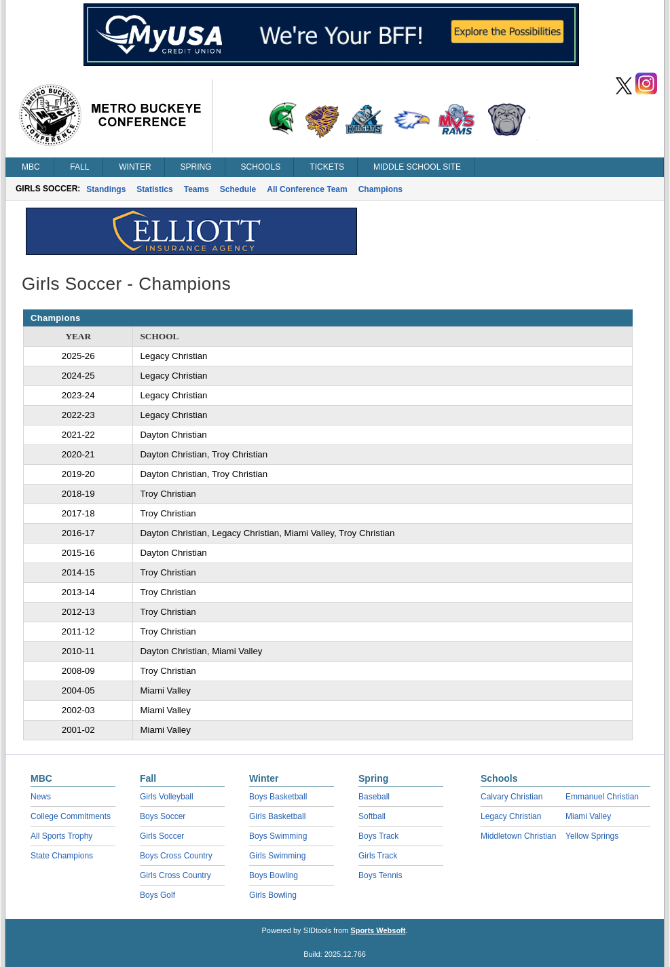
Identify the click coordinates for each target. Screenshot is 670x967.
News (41, 796)
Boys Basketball (278, 796)
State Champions (62, 855)
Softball (372, 816)
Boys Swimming (278, 836)
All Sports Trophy (61, 836)
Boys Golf (157, 895)
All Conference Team (307, 189)
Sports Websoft (377, 930)
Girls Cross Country (175, 875)
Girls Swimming (277, 855)
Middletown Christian (518, 836)
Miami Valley (588, 816)
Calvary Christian (511, 796)
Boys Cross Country (176, 855)
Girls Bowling (273, 895)
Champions (380, 189)
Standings (106, 189)
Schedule (238, 189)
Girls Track (377, 855)
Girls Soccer (162, 836)
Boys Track (378, 836)
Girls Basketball (277, 816)
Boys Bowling (273, 875)
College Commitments (71, 816)
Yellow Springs (591, 836)
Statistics (154, 189)
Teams (196, 189)
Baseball (374, 796)
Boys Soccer (162, 816)
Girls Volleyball (166, 796)
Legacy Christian (511, 816)
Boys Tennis (380, 875)
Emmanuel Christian (602, 796)
